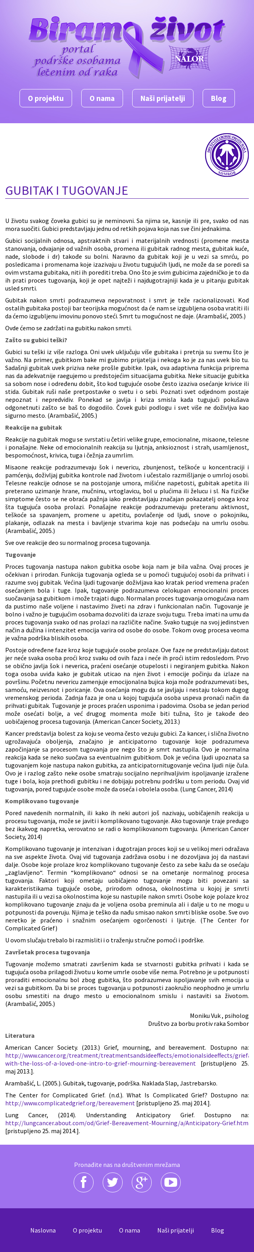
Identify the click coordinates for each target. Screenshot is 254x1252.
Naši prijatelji (163, 98)
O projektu (46, 98)
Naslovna (43, 1230)
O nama (102, 98)
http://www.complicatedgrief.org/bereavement (70, 1103)
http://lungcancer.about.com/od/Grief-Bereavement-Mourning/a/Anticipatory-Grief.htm (126, 1123)
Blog (219, 98)
